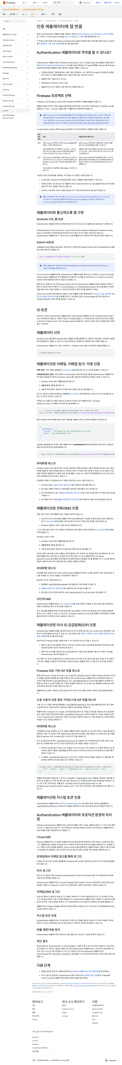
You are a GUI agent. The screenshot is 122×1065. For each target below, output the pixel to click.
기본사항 (12, 14)
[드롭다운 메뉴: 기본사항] (17, 14)
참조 (53, 14)
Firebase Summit (68, 1009)
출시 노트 (95, 1016)
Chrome (35, 1041)
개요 (4, 14)
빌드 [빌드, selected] (32, 14)
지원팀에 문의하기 (98, 1005)
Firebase (39, 21)
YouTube (65, 1016)
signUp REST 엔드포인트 (62, 485)
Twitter (64, 1012)
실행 (34, 3)
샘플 (59, 14)
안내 (33, 1005)
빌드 (24, 3)
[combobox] (63, 3)
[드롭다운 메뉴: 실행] (38, 2)
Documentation (11, 9)
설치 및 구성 (69, 37)
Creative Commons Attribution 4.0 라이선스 (74, 983)
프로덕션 (52, 65)
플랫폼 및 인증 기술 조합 (49, 44)
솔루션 (45, 3)
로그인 (117, 3)
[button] (13, 34)
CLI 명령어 (81, 37)
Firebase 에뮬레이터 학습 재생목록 (85, 971)
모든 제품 (35, 1051)
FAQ (93, 1020)
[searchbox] (15, 21)
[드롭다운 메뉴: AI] (26, 14)
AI (23, 14)
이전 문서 (95, 1023)
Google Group (97, 1012)
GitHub (34, 1020)
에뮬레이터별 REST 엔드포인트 (70, 493)
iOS (62, 370)
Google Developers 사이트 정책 (83, 986)
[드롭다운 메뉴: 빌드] (28, 2)
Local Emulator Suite (33, 9)
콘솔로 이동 (108, 3)
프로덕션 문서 (70, 803)
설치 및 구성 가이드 (94, 123)
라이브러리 (35, 1016)
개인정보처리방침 (43, 1060)
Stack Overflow (97, 1009)
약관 (33, 1060)
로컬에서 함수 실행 (91, 975)
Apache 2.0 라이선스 (39, 986)
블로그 (98, 3)
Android (67, 370)
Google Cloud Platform (40, 1048)
